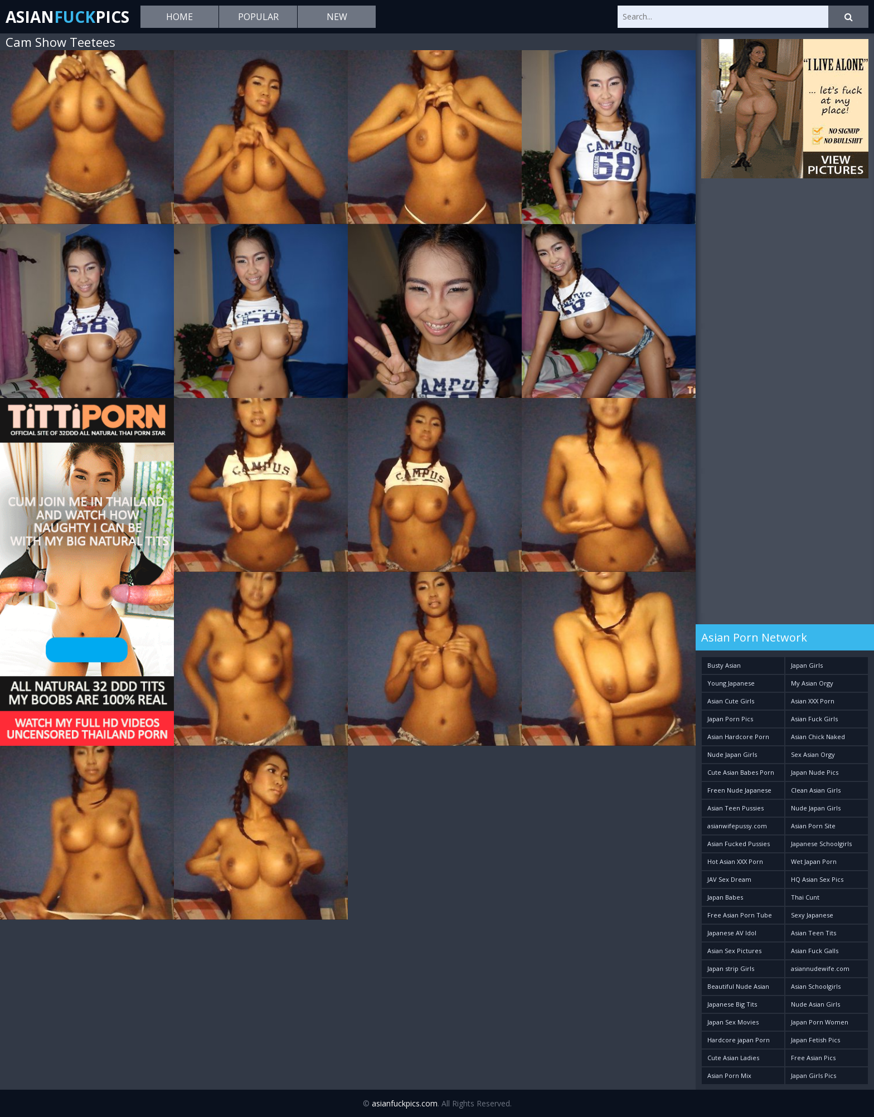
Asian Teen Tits (813, 933)
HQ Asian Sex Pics (817, 879)
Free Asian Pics (813, 1057)
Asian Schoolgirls (816, 986)
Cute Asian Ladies (733, 1057)
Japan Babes (725, 897)
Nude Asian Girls (815, 1004)
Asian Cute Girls (730, 701)
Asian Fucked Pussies (738, 843)
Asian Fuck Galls (814, 950)
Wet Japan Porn (814, 861)
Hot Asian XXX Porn (735, 861)
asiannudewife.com (820, 968)
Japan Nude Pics (814, 772)
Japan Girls (807, 665)
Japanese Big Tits (732, 1004)
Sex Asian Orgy (813, 754)
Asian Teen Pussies (735, 808)
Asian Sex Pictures (734, 950)
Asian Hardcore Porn (738, 736)
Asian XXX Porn (812, 701)
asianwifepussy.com (737, 826)
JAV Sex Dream (729, 879)
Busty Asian (724, 665)
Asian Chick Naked (818, 736)
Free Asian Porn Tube (739, 915)
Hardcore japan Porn (738, 1040)
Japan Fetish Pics (815, 1040)
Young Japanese (731, 683)
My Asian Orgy (812, 683)
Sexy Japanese (812, 915)
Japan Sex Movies (733, 1022)
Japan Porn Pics (730, 719)
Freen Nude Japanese (739, 790)
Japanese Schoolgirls (821, 843)
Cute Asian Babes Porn (740, 772)
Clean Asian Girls (816, 790)
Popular (258, 17)
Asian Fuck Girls (814, 719)
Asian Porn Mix (729, 1075)
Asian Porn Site (813, 826)
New (337, 17)
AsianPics (67, 16)
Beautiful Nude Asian (738, 986)
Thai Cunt (805, 897)
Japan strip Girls (730, 968)
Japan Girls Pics (813, 1075)
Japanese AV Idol (731, 933)
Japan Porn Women (819, 1022)
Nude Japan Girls (732, 754)
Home (179, 17)
